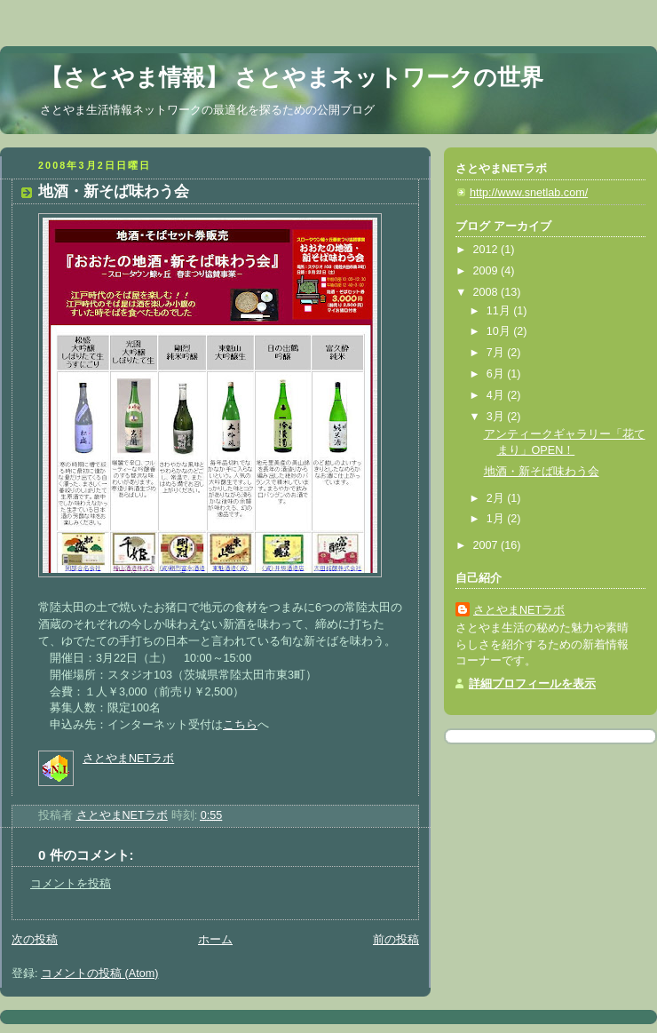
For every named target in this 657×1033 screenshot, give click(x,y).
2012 (487, 249)
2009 (487, 271)
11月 (500, 311)
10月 (500, 331)
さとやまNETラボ (128, 758)
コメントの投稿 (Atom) (99, 973)
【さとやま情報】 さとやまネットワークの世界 (291, 77)
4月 (497, 395)
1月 (497, 519)
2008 (487, 292)
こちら (240, 725)
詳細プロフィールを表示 (532, 684)
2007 (487, 545)
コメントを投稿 (70, 884)
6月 (497, 374)
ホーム (215, 940)
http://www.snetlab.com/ (529, 193)
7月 (497, 352)
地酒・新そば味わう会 (541, 471)
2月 (497, 498)
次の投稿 (35, 940)
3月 (497, 416)
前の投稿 (396, 940)
